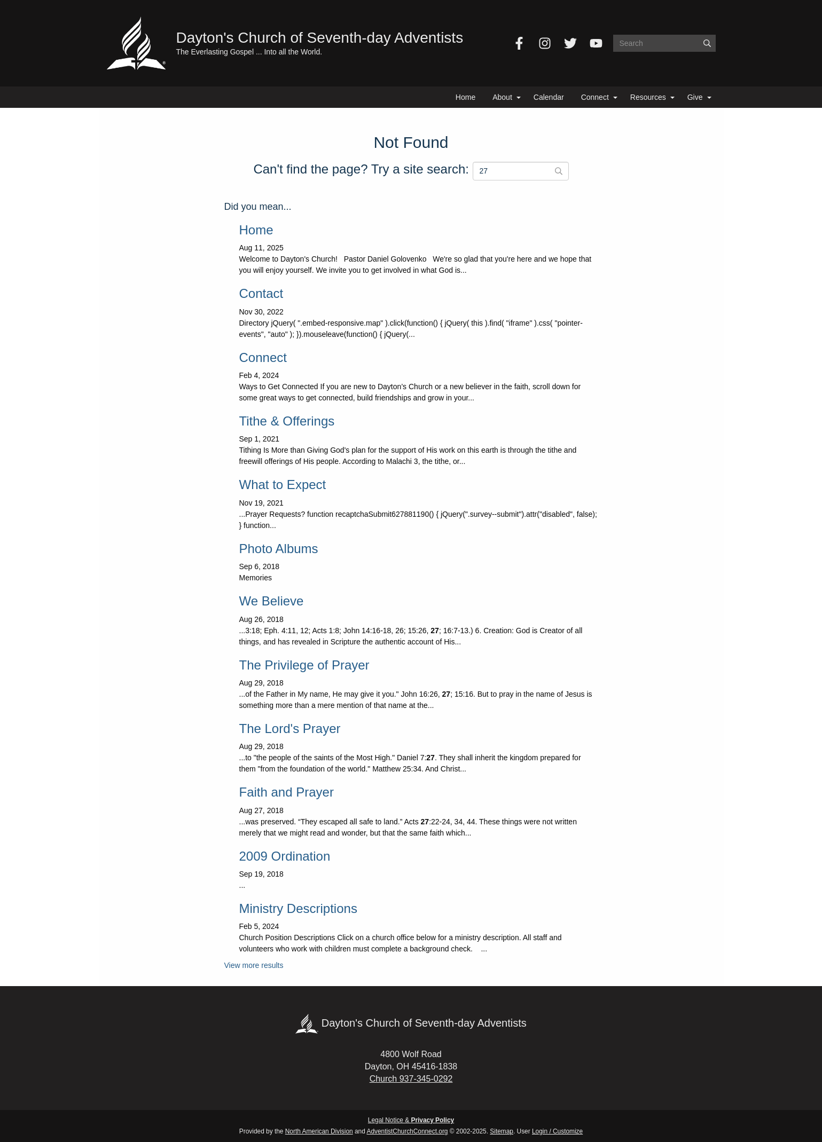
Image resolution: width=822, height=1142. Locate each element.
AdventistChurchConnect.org (407, 1131)
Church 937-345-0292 (411, 1078)
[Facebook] (519, 43)
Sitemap (501, 1131)
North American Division (319, 1131)
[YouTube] (596, 43)
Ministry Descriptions (298, 908)
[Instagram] (545, 43)
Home (465, 97)
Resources (648, 97)
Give (695, 97)
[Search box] (664, 43)
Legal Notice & (411, 1120)
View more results (254, 965)
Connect (595, 97)
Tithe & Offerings (287, 421)
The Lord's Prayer (290, 728)
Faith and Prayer (286, 792)
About (502, 97)
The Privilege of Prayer (304, 665)
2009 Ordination (285, 856)
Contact (261, 293)
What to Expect (282, 484)
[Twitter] (570, 43)
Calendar (549, 97)
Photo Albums (278, 548)
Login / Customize (557, 1131)
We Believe (271, 601)
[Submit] (707, 43)
